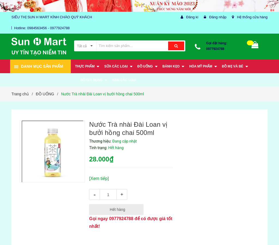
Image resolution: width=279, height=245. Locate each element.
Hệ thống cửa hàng (252, 17)
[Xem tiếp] (99, 178)
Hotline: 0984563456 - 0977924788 (42, 28)
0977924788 (215, 49)
